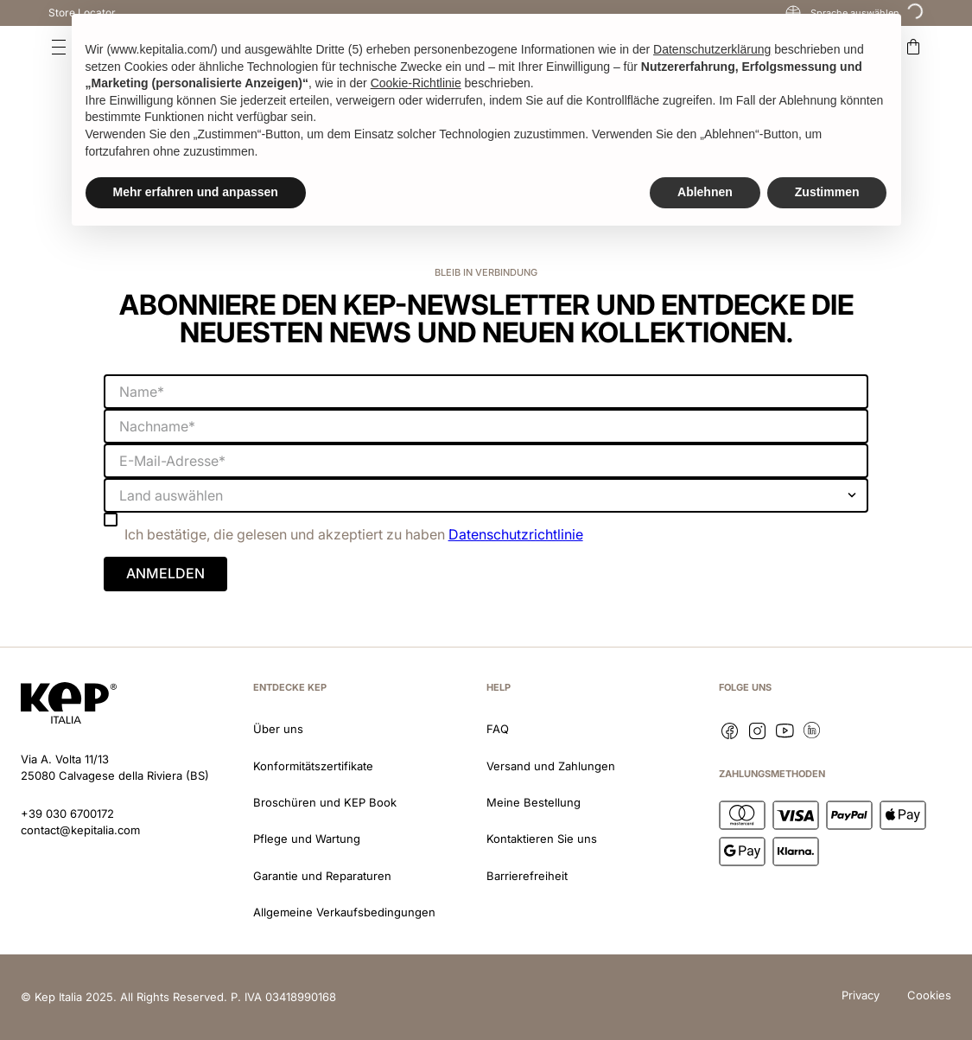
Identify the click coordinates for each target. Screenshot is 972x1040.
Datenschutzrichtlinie (515, 534)
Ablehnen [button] (705, 192)
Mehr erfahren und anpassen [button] (195, 192)
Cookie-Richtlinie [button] (416, 83)
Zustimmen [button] (827, 192)
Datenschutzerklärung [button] (712, 49)
